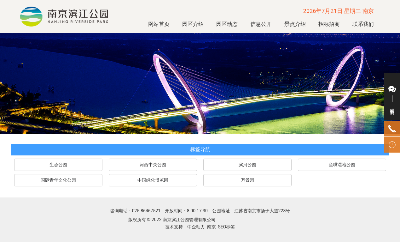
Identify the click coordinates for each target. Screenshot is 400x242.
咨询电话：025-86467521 (136, 210)
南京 (211, 226)
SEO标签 (226, 226)
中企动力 (196, 226)
